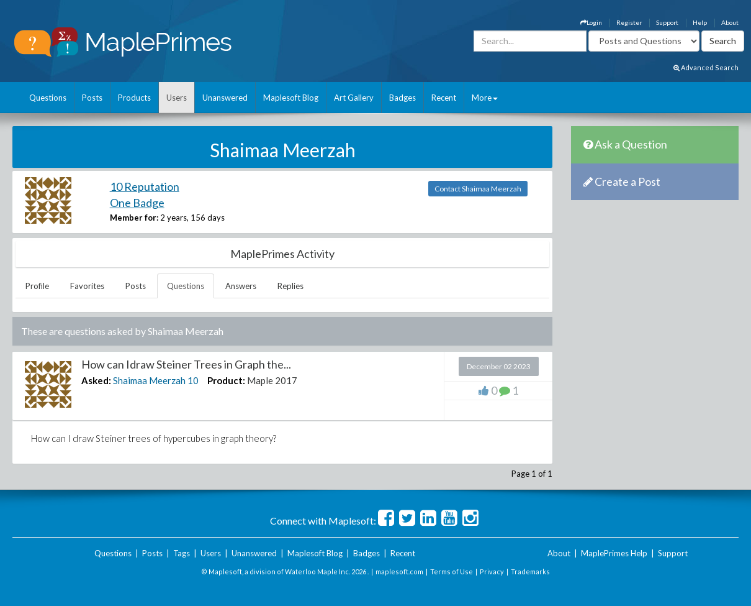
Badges (402, 98)
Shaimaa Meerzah (149, 380)
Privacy (492, 571)
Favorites (87, 286)
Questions (47, 98)
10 (193, 380)
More (485, 98)
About (730, 22)
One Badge (137, 202)
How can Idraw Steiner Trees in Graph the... (186, 364)
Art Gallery (354, 98)
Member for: (134, 218)
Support (667, 22)
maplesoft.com (399, 571)
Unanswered (225, 98)
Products (134, 98)
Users (176, 98)
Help (700, 22)
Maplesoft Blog (290, 98)
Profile (37, 286)
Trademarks (530, 571)
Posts (92, 98)
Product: (226, 380)
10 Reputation (144, 186)
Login (591, 22)
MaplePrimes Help (614, 553)
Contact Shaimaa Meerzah (477, 188)
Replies (290, 286)
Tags (181, 553)
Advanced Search (706, 67)
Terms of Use (451, 571)
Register (629, 22)
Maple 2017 (272, 380)
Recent (443, 98)
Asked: (96, 380)
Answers (240, 286)
